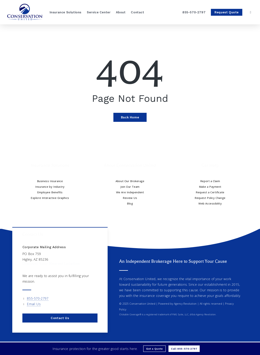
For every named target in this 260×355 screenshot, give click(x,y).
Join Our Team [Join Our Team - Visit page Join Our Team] (130, 186)
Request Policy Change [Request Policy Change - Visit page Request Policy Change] (210, 198)
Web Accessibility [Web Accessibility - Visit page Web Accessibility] (210, 203)
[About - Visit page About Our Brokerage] (120, 12)
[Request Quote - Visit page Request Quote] (226, 12)
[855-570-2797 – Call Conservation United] (193, 12)
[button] (60, 318)
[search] (250, 12)
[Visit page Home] (24, 12)
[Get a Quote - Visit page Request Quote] (154, 348)
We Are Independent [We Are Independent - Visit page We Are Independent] (130, 192)
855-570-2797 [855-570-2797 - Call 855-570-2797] (37, 298)
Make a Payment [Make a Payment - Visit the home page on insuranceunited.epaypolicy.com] (210, 186)
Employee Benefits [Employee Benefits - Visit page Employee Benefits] (50, 192)
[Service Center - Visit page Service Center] (98, 12)
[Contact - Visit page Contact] (137, 12)
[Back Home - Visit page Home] (130, 117)
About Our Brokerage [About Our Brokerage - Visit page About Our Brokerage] (130, 181)
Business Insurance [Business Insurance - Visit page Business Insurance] (50, 181)
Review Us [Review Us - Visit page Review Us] (130, 198)
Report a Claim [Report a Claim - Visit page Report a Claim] (210, 181)
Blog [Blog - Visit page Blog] (130, 203)
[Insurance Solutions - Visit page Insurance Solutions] (65, 12)
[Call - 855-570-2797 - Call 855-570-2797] (184, 348)
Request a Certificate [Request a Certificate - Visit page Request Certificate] (210, 192)
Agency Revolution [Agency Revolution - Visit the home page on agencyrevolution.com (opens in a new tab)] (185, 303)
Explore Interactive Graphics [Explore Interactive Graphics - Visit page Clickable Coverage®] (50, 198)
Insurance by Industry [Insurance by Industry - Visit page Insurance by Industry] (50, 186)
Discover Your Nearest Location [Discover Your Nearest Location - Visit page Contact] (51, 265)
